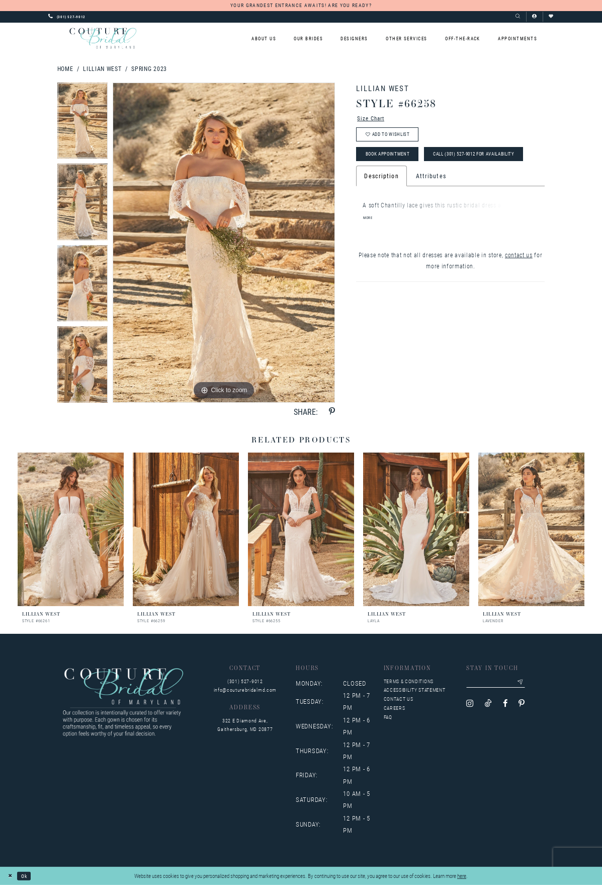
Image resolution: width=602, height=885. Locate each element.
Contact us (398, 699)
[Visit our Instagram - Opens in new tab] (469, 705)
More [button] (368, 245)
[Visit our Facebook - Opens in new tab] (505, 705)
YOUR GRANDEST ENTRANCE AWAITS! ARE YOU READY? (301, 5)
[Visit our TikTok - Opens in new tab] (488, 705)
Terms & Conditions (409, 681)
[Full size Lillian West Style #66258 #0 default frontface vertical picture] (223, 242)
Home (65, 68)
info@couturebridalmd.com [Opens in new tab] (245, 690)
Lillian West (102, 68)
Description (381, 203)
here (461, 875)
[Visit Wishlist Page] (551, 16)
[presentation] (71, 529)
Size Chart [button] (372, 119)
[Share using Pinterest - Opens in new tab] (332, 411)
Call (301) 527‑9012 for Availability (414, 180)
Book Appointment (391, 159)
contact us (519, 282)
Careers (394, 708)
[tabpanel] (82, 123)
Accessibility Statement (415, 690)
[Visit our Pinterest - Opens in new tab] (522, 705)
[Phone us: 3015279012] (67, 16)
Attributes (431, 203)
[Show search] (517, 16)
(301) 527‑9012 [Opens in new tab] (245, 681)
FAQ (388, 717)
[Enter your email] (499, 683)
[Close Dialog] (11, 875)
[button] (534, 16)
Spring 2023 (148, 68)
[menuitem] (263, 38)
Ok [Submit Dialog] (26, 875)
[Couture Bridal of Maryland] (103, 38)
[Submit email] (527, 683)
